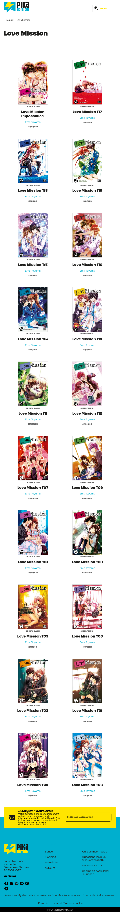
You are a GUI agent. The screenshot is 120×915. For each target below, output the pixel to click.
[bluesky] (16, 883)
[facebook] (6, 883)
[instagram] (11, 883)
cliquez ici (40, 824)
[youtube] (21, 883)
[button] (58, 851)
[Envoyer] (107, 817)
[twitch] (27, 883)
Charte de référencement (99, 895)
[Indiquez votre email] (84, 817)
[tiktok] (6, 888)
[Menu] (104, 8)
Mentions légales (16, 895)
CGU (32, 895)
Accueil (9, 19)
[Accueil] (16, 7)
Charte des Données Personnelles (58, 895)
